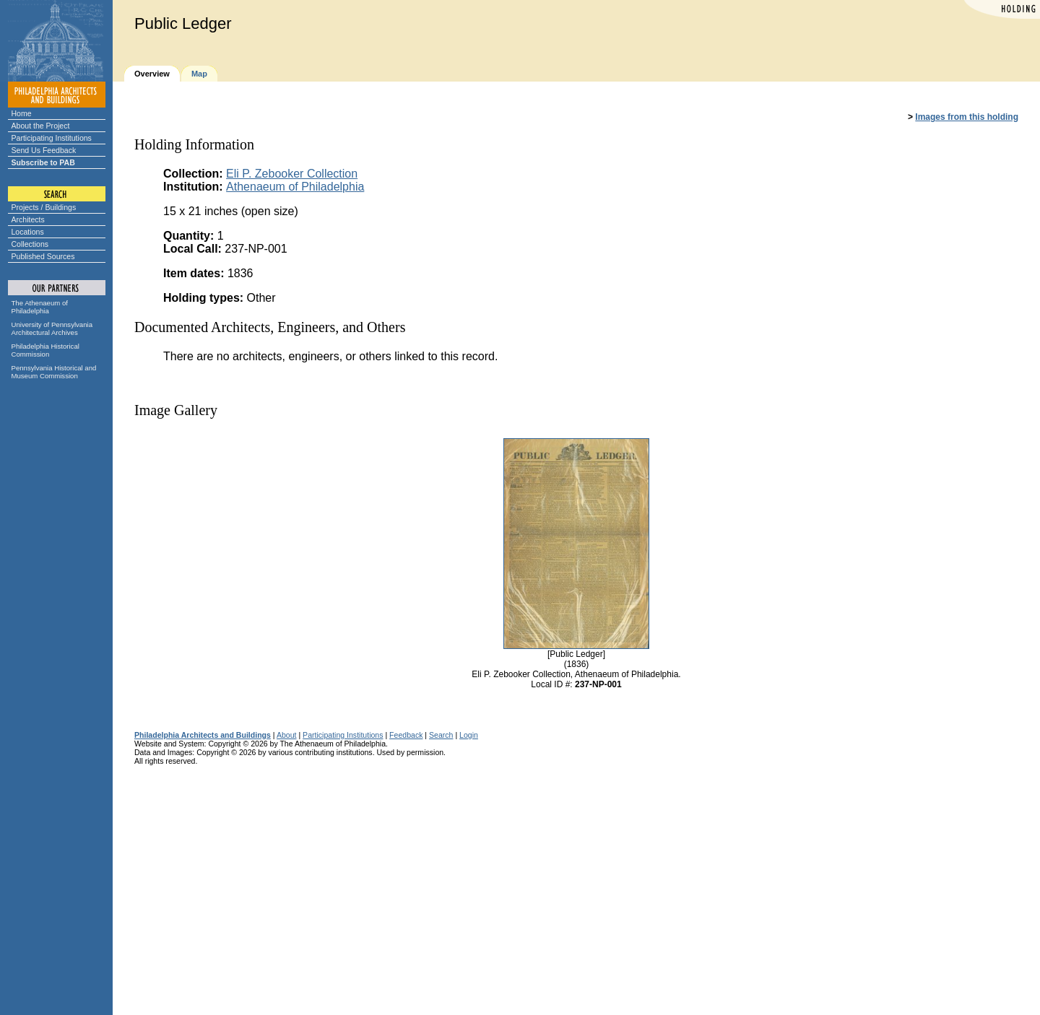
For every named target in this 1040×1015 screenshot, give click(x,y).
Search (441, 735)
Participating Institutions (52, 138)
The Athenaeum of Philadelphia (40, 307)
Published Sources (43, 256)
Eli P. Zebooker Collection (292, 173)
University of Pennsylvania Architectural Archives (52, 328)
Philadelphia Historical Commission (45, 350)
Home (22, 113)
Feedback (405, 735)
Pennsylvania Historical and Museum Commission (54, 372)
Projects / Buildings (44, 207)
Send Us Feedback (44, 150)
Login (468, 735)
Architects (28, 219)
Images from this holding (966, 117)
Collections (30, 244)
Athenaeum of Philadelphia (295, 186)
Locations (28, 231)
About (287, 735)
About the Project (41, 125)
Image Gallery (175, 410)
